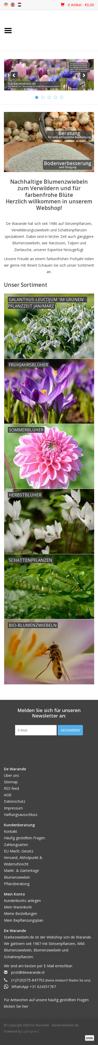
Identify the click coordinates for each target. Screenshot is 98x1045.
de (6, 5)
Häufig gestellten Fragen (24, 837)
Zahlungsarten (16, 844)
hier (25, 1006)
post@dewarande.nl (27, 972)
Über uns (11, 775)
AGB (7, 794)
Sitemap (11, 781)
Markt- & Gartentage (21, 870)
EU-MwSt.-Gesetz (18, 851)
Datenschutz (14, 801)
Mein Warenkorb (18, 907)
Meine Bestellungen (20, 913)
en (13, 5)
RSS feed (11, 788)
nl (19, 5)
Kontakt (10, 831)
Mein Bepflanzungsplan (23, 920)
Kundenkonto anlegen (22, 900)
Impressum (13, 808)
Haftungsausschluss (20, 814)
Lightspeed (30, 1031)
